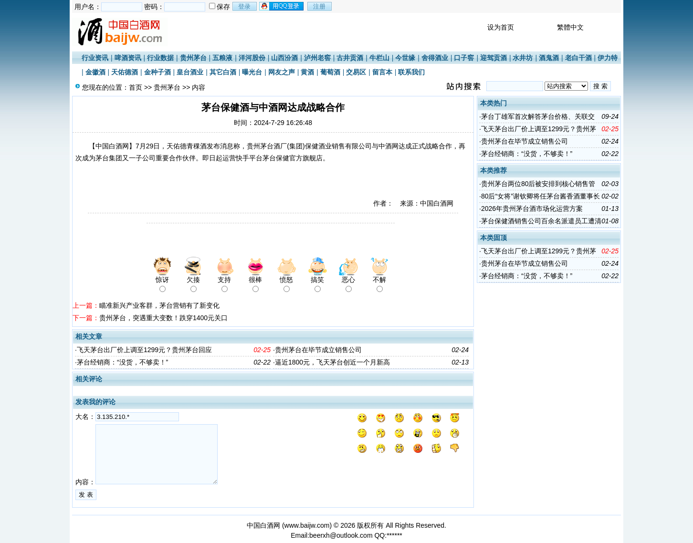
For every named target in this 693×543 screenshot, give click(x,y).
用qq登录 (282, 6)
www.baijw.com (307, 525)
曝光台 (252, 72)
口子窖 (464, 58)
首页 (135, 87)
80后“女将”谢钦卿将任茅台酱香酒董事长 (540, 196)
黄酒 (307, 72)
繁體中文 (570, 27)
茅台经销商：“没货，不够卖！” (122, 362)
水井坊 (523, 58)
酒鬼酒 (549, 58)
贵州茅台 (193, 58)
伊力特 (608, 58)
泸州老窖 (317, 58)
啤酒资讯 (128, 58)
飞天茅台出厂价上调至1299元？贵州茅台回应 (144, 350)
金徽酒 (95, 72)
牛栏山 (379, 58)
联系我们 (411, 72)
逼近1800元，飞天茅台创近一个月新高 (332, 362)
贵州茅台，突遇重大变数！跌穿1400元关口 (163, 318)
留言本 (382, 72)
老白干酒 (578, 58)
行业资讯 (95, 58)
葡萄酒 (330, 72)
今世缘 (405, 58)
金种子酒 (157, 72)
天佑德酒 (124, 72)
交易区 (356, 72)
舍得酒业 (434, 58)
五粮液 (222, 58)
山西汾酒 (284, 58)
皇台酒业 (190, 72)
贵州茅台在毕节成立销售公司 (318, 350)
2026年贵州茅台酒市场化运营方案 (532, 208)
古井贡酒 (349, 58)
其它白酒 (223, 72)
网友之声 (281, 72)
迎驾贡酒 (493, 58)
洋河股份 (252, 58)
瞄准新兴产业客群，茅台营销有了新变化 (159, 305)
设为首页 (500, 27)
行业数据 (160, 58)
